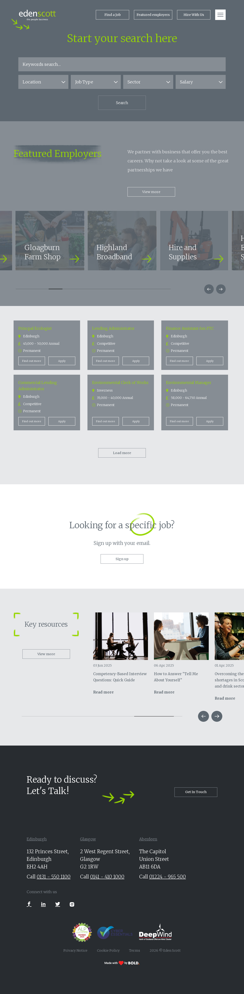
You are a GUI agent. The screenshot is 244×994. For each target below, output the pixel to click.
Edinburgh (37, 839)
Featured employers (153, 15)
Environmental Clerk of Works (120, 382)
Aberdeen (148, 839)
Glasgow (88, 839)
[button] (209, 289)
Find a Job (112, 15)
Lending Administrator (113, 328)
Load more (122, 453)
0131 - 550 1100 (54, 877)
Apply (62, 361)
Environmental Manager (188, 382)
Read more (103, 692)
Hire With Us (193, 15)
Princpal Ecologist (35, 328)
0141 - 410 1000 (107, 877)
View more (151, 192)
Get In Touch (196, 792)
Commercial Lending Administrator (37, 385)
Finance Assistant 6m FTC (190, 328)
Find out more (31, 361)
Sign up (122, 559)
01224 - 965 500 (167, 877)
